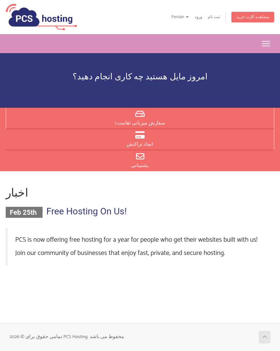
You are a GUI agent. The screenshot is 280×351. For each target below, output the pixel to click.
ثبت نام (214, 17)
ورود (198, 17)
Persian (180, 17)
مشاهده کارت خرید (252, 17)
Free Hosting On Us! (86, 211)
